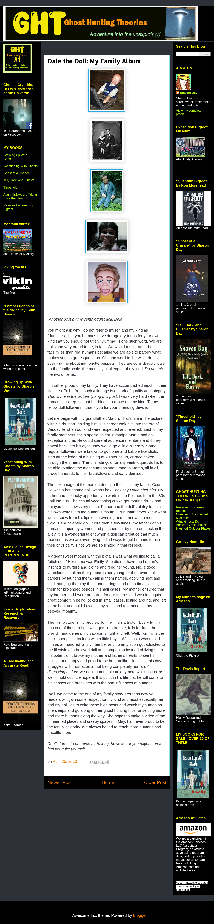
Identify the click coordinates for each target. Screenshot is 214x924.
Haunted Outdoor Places (193, 528)
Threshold (10, 187)
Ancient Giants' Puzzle (192, 525)
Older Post (155, 782)
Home (108, 782)
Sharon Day (188, 92)
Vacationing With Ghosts (20, 166)
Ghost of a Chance (16, 173)
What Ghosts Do (187, 521)
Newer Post (59, 782)
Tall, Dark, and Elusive (18, 180)
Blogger (139, 915)
